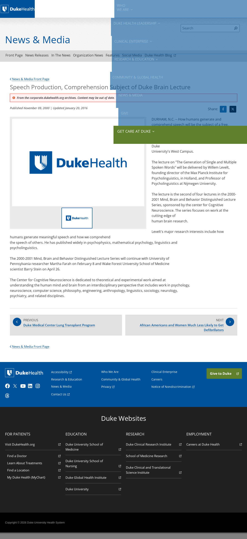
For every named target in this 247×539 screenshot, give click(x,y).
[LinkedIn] (32, 392)
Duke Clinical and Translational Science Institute (153, 476)
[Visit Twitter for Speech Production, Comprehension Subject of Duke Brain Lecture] (233, 110)
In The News (70, 56)
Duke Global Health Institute (93, 483)
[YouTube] (24, 392)
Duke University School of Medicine (93, 453)
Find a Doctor (34, 462)
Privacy (106, 391)
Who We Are (110, 377)
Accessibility (60, 376)
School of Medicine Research (153, 462)
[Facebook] (9, 392)
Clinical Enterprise (106, 8)
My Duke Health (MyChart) (34, 483)
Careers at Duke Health (213, 450)
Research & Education (137, 8)
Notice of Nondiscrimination (171, 391)
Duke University (93, 495)
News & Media (197, 8)
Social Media (153, 56)
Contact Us (59, 399)
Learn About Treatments (34, 469)
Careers (156, 384)
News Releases (42, 56)
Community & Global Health (170, 8)
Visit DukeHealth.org (33, 450)
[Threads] (9, 402)
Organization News (101, 56)
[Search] (206, 28)
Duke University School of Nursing (93, 470)
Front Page (16, 56)
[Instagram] (40, 392)
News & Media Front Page (31, 80)
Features (129, 56)
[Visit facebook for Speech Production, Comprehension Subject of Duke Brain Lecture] (223, 110)
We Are (53, 8)
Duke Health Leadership (76, 8)
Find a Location (34, 476)
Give (213, 6)
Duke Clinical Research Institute (153, 450)
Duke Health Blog (184, 55)
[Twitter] (17, 392)
